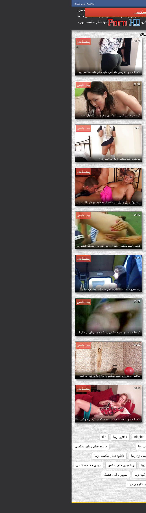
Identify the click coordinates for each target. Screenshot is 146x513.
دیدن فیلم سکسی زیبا (84, 465)
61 (139, 437)
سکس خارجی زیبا (69, 484)
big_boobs (122, 437)
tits (33, 437)
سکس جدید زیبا (98, 484)
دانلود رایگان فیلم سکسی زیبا (86, 446)
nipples (68, 437)
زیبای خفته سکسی (16, 465)
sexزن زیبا (49, 437)
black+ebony (99, 437)
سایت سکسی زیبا (129, 474)
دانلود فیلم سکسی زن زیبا (77, 456)
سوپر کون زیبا (72, 474)
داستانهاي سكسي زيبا (126, 446)
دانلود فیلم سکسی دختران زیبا (121, 456)
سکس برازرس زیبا (128, 484)
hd (81, 437)
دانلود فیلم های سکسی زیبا (123, 465)
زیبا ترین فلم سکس (49, 465)
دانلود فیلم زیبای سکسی (19, 446)
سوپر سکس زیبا (99, 474)
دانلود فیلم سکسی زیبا (37, 456)
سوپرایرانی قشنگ (44, 474)
